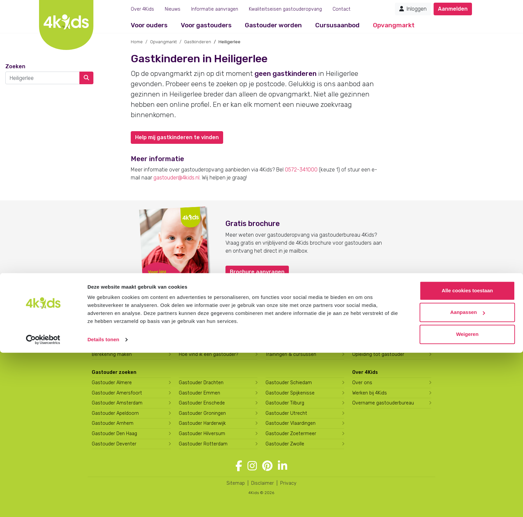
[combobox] (42, 78)
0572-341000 (301, 169)
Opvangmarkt (394, 25)
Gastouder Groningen (202, 413)
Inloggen (413, 9)
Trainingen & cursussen (291, 354)
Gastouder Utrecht (286, 413)
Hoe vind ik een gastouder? (208, 354)
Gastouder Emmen (199, 393)
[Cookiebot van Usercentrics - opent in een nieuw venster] (43, 504)
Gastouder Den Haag (114, 433)
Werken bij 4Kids (369, 393)
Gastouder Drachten (201, 383)
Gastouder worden (273, 25)
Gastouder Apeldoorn (115, 413)
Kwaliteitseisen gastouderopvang (285, 9)
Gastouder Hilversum (202, 433)
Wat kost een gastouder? (206, 344)
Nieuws (172, 9)
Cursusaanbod (337, 25)
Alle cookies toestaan (467, 455)
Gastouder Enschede (202, 403)
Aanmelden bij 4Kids (113, 334)
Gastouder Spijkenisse (290, 393)
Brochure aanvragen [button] (257, 272)
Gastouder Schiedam (289, 383)
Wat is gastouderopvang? (207, 334)
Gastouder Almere (112, 383)
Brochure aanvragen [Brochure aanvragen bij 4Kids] (114, 344)
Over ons (362, 383)
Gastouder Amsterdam (117, 403)
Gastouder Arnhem (112, 423)
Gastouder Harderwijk (202, 423)
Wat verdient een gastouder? (384, 344)
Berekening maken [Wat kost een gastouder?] (112, 354)
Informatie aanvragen (214, 9)
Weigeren (467, 498)
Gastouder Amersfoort (117, 393)
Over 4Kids (142, 9)
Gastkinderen (197, 41)
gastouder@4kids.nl (176, 177)
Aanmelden (453, 9)
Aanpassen (467, 476)
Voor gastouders (206, 25)
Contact (342, 9)
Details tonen (103, 504)
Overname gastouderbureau (383, 403)
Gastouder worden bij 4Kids (296, 334)
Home (137, 41)
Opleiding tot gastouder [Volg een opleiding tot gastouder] (378, 354)
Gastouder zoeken (114, 372)
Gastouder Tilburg (285, 403)
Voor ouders (149, 25)
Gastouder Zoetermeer (291, 433)
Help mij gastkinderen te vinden (177, 137)
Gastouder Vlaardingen (291, 423)
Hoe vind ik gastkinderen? (293, 344)
